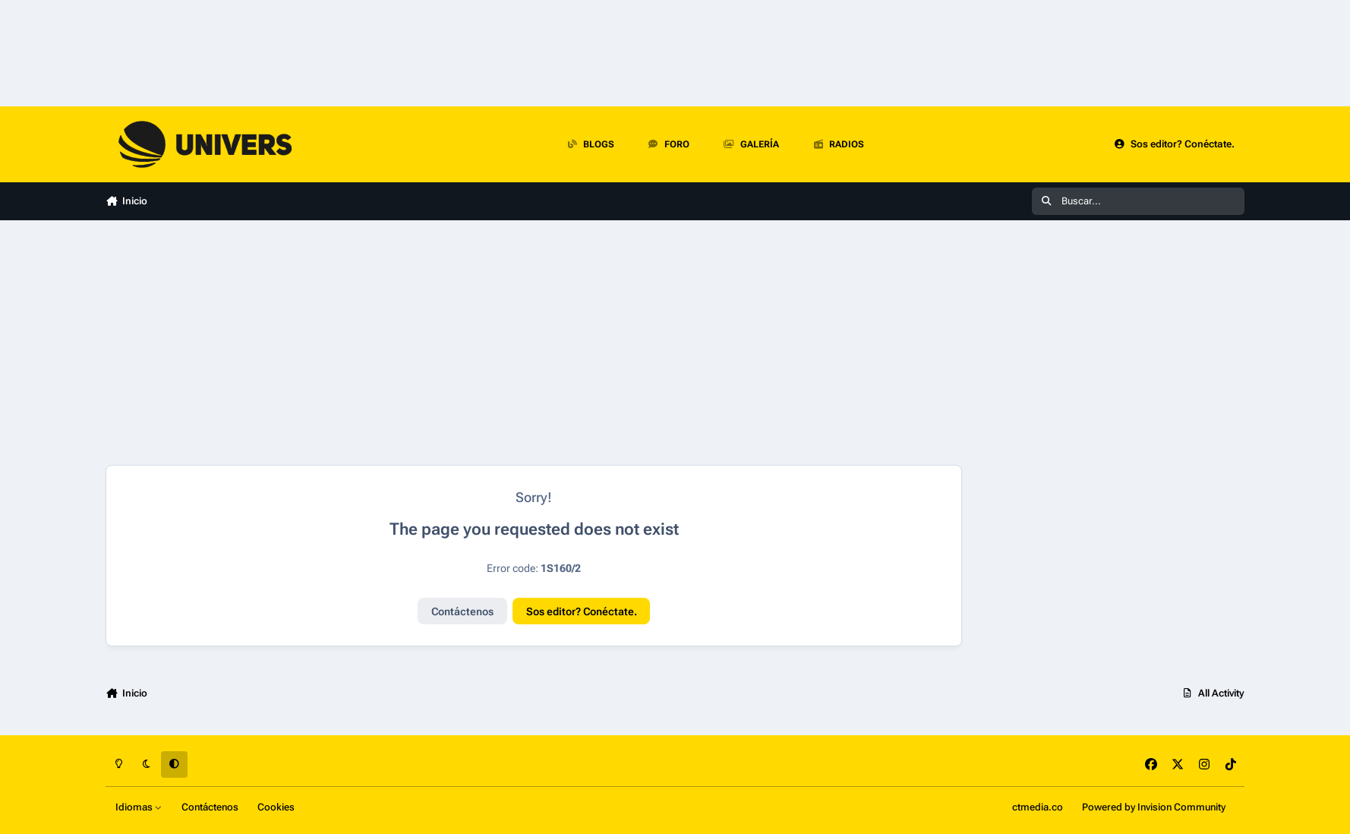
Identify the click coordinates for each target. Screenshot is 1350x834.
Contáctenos (462, 611)
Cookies (276, 807)
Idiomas (138, 807)
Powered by (1153, 807)
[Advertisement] (481, 342)
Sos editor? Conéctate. (581, 611)
